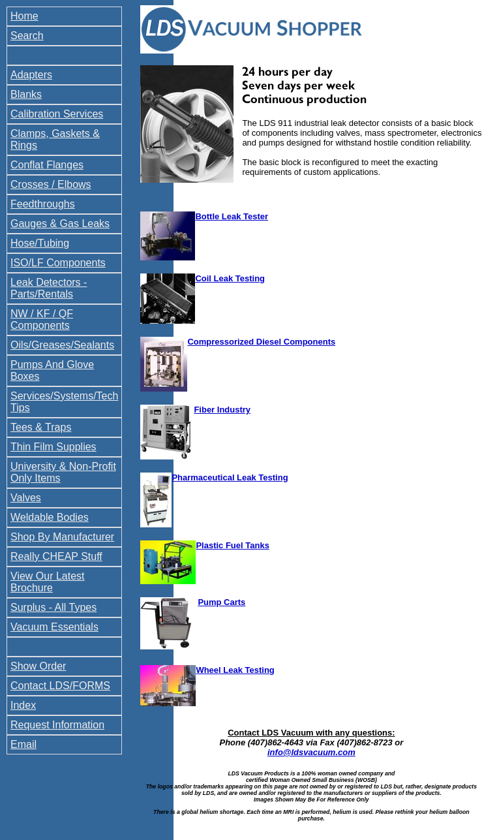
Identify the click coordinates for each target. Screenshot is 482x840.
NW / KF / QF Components (41, 319)
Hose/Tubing (39, 243)
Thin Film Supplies (53, 446)
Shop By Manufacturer (62, 536)
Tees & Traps (40, 427)
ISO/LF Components (58, 262)
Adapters (31, 74)
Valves (25, 497)
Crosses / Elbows (50, 184)
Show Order (38, 666)
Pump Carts (221, 602)
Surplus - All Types (53, 607)
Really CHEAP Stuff (56, 556)
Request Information (57, 724)
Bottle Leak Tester (231, 216)
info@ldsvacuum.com (311, 752)
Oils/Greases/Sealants (62, 344)
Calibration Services (56, 113)
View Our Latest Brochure (47, 581)
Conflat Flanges (46, 164)
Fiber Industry (222, 409)
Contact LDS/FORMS (60, 685)
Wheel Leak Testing (235, 670)
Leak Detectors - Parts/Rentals (48, 288)
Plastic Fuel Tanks (232, 545)
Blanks (26, 94)
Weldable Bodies (49, 517)
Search (27, 35)
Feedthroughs (42, 204)
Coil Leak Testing (230, 278)
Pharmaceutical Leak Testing (230, 477)
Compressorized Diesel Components (261, 342)
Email (23, 744)
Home (24, 16)
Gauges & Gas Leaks (60, 223)
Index (23, 705)
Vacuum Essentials (54, 626)
